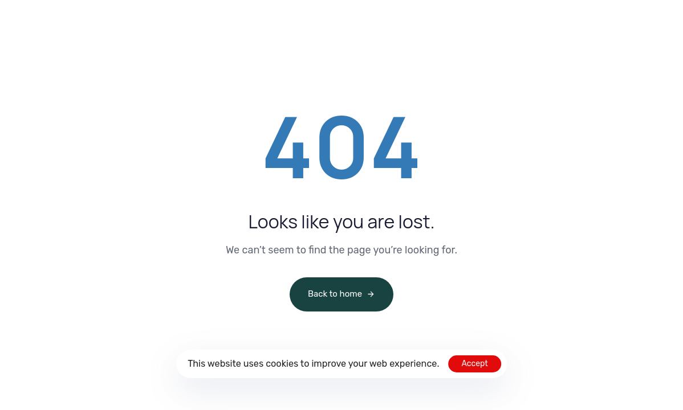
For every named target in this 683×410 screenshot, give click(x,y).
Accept (474, 363)
